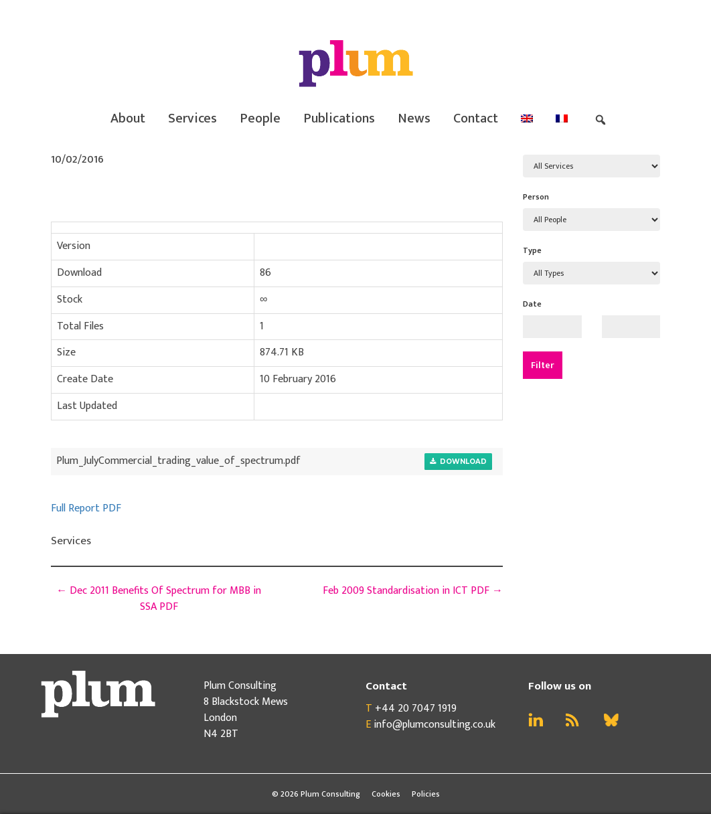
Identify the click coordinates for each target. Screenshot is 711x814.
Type (532, 250)
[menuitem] (527, 118)
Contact (475, 118)
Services (192, 118)
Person (536, 197)
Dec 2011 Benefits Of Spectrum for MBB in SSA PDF (158, 599)
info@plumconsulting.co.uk (434, 725)
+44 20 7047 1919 (416, 709)
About (127, 118)
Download (458, 461)
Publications (339, 118)
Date (532, 304)
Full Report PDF (86, 508)
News (414, 118)
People (260, 118)
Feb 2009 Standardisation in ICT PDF (413, 591)
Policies (426, 794)
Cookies (386, 794)
